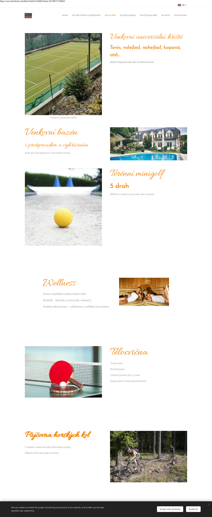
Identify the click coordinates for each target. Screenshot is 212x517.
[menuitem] (54, 15)
